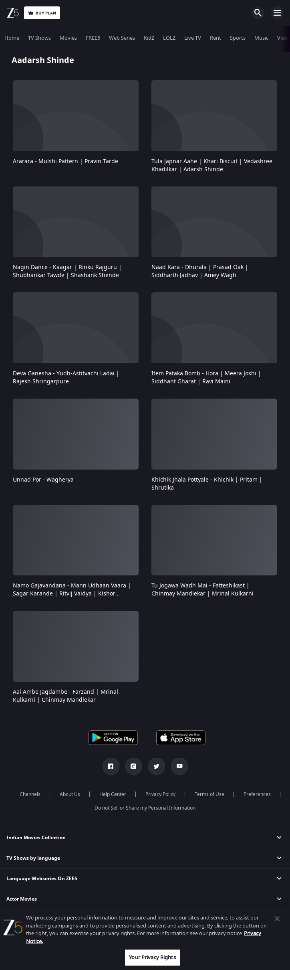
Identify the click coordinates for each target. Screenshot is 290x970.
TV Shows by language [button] (33, 858)
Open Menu (277, 12)
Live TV (192, 38)
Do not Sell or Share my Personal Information (145, 808)
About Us (70, 794)
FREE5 (93, 38)
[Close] (277, 918)
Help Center (112, 794)
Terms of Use (209, 794)
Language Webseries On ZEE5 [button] (41, 878)
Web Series (122, 38)
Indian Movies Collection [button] (36, 837)
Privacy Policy (160, 794)
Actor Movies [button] (21, 899)
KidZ (149, 38)
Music (261, 38)
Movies (68, 38)
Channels (30, 794)
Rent (215, 38)
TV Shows (39, 38)
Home (11, 38)
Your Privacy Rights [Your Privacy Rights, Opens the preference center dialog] (152, 957)
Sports (238, 38)
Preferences (257, 794)
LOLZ (169, 38)
